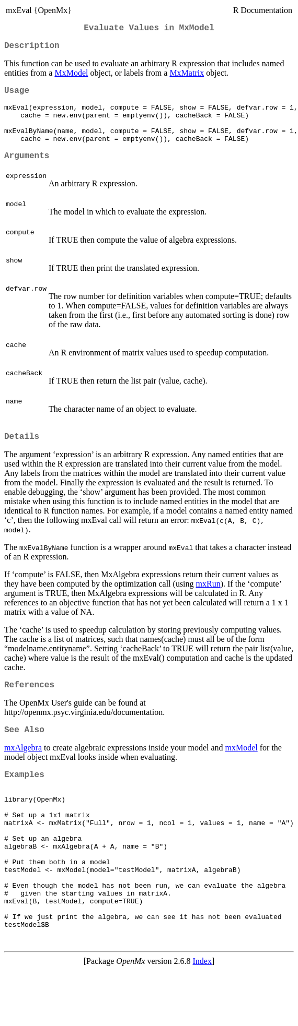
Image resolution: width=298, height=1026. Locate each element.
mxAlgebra (23, 770)
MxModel (71, 77)
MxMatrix (186, 77)
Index (202, 1016)
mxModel (241, 770)
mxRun (208, 602)
